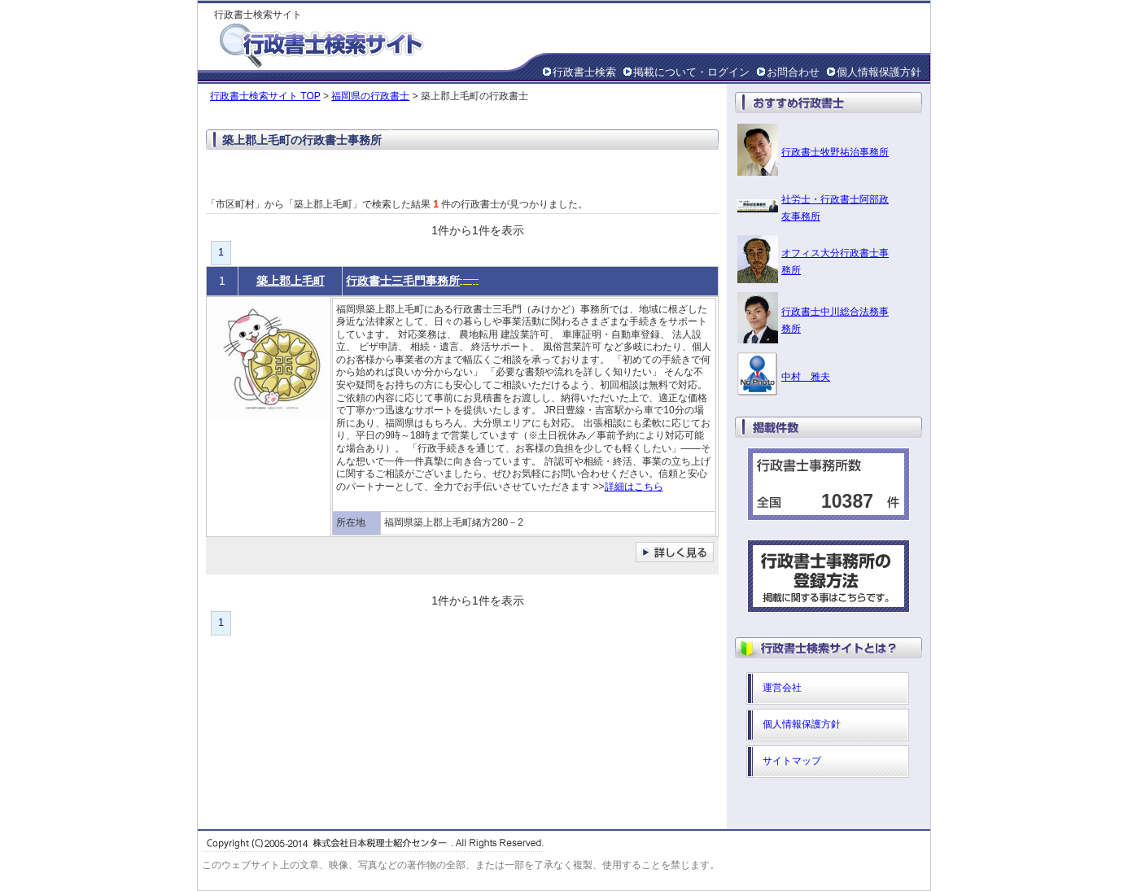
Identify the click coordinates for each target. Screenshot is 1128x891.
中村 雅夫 (805, 376)
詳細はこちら (634, 486)
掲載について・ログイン (691, 72)
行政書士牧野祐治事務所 (835, 152)
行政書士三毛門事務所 (403, 280)
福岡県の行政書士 (370, 96)
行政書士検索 (584, 72)
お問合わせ (793, 72)
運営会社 (782, 687)
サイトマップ (792, 761)
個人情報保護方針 (879, 72)
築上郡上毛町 (290, 280)
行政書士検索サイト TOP (265, 96)
